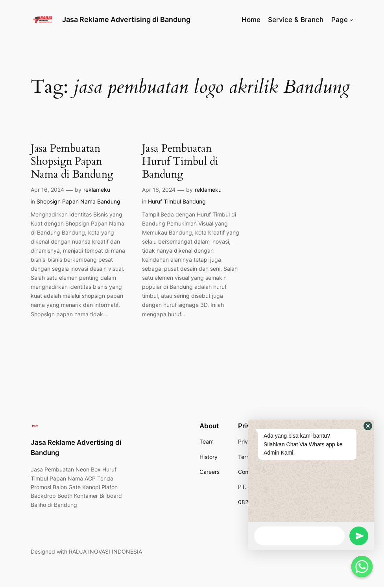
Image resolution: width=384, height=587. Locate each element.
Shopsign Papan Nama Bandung (78, 201)
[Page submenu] (351, 20)
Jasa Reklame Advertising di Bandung (126, 19)
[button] (368, 426)
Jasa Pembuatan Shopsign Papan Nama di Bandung (72, 161)
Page (339, 20)
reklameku (96, 189)
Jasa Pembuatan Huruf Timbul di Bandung (180, 161)
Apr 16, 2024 (47, 189)
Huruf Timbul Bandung (177, 201)
